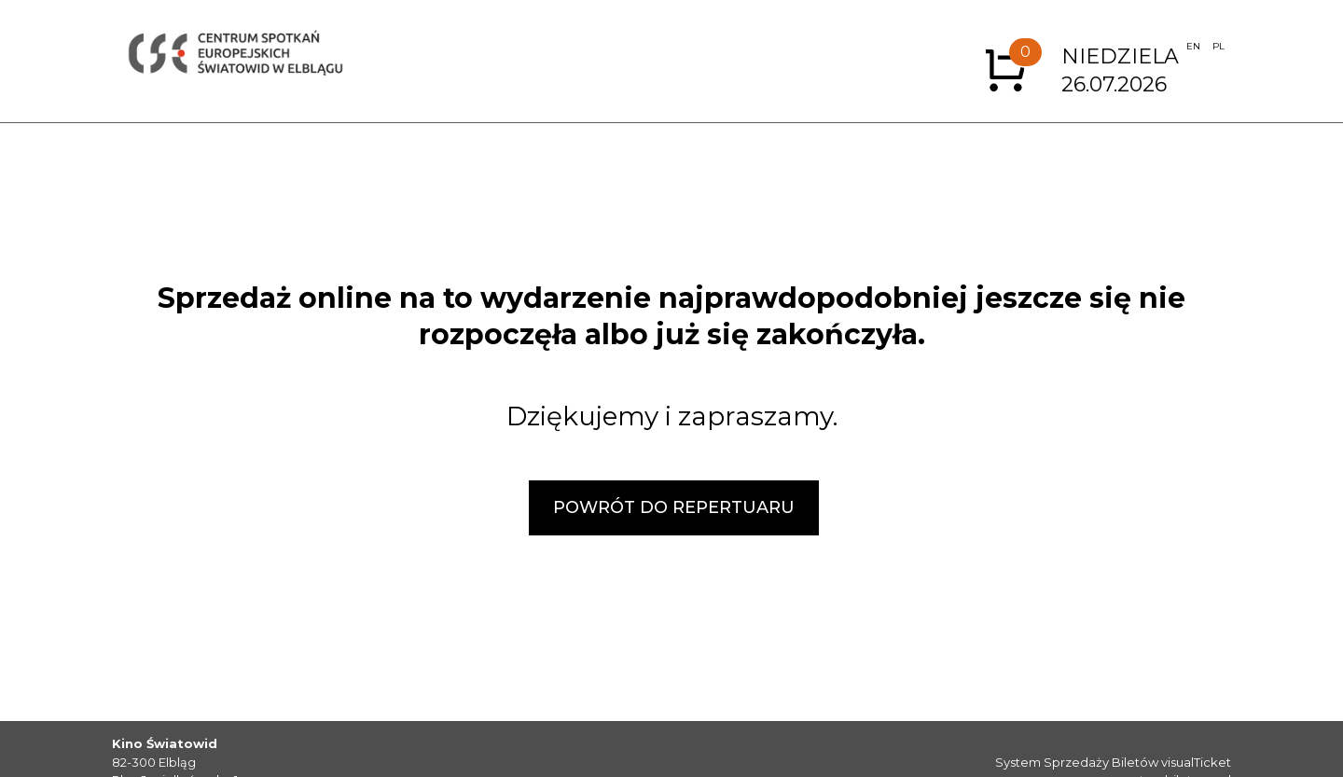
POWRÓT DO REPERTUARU (674, 507)
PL (1218, 46)
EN (1193, 46)
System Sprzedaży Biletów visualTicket (1113, 762)
